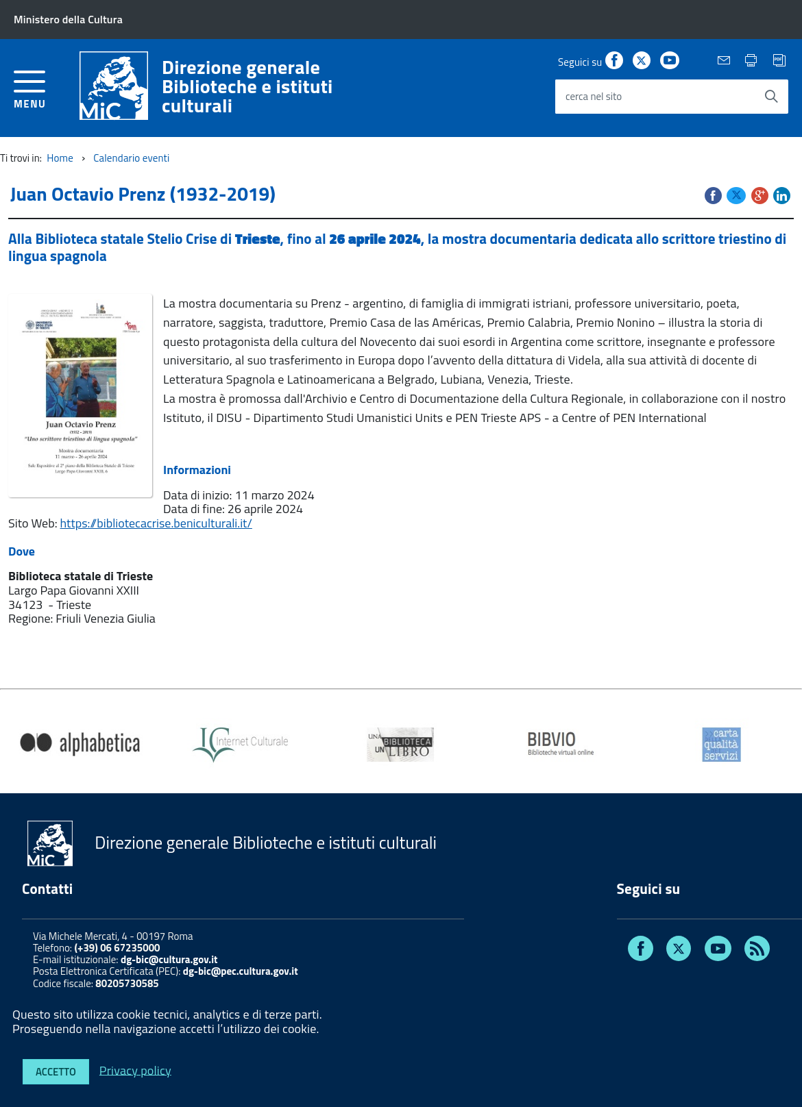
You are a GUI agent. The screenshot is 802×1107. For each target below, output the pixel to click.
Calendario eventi (131, 158)
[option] (80, 744)
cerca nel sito (594, 96)
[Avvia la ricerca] (771, 96)
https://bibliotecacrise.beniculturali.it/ (156, 523)
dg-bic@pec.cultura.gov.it (240, 971)
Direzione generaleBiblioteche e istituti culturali (247, 86)
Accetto (56, 1072)
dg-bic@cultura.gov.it (169, 959)
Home (60, 158)
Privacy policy (135, 1069)
